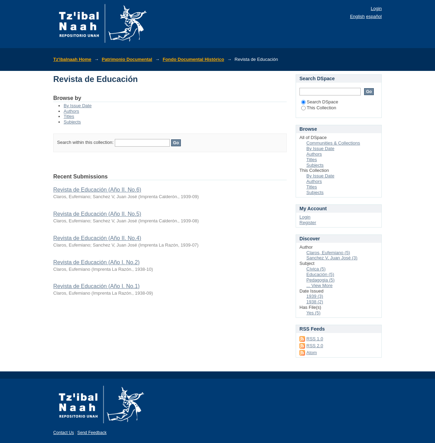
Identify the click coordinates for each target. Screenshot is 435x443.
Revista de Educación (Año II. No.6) (97, 190)
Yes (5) (313, 312)
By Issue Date (78, 105)
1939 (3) (314, 296)
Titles (69, 116)
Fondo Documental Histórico (193, 59)
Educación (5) (320, 274)
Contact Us (63, 432)
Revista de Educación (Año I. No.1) (96, 286)
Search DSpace (319, 101)
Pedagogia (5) (320, 280)
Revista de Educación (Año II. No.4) (97, 238)
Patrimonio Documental (127, 59)
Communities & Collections (333, 143)
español (374, 16)
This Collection (318, 107)
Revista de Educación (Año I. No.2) (96, 262)
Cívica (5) (316, 268)
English (357, 16)
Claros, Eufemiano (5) (328, 252)
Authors (71, 111)
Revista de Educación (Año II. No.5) (97, 214)
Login (376, 8)
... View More (319, 285)
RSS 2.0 (314, 345)
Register (307, 222)
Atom (311, 352)
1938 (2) (314, 301)
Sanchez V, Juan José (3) (332, 257)
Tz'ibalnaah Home (72, 59)
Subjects (72, 121)
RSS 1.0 (314, 338)
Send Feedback (92, 432)
